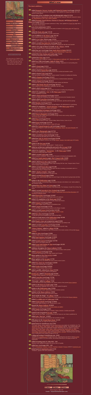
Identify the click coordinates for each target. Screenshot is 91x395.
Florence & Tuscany (58, 20)
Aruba (43, 73)
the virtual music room (58, 325)
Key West (44, 135)
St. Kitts (38, 233)
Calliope (51, 228)
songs (43, 271)
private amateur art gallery (56, 307)
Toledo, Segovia (59, 310)
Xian (50, 244)
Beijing (45, 244)
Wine (40, 57)
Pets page (43, 143)
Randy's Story (40, 221)
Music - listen (43, 326)
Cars (46, 18)
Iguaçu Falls (60, 158)
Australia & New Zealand (49, 190)
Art (72, 329)
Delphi (57, 211)
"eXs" (48, 92)
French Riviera (46, 20)
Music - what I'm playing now (57, 329)
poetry (36, 271)
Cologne (50, 347)
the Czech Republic (71, 127)
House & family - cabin (44, 331)
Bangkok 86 (45, 17)
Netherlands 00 (38, 18)
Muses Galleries (52, 248)
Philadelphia (39, 347)
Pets (43, 18)
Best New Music (42, 185)
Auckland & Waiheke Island (39, 193)
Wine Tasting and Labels (46, 54)
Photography (44, 131)
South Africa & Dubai (59, 50)
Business (34, 330)
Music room (68, 329)
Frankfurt (55, 347)
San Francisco (40, 237)
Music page (57, 92)
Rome (57, 140)
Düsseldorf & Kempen (42, 110)
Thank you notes (36, 327)
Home (35, 325)
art (39, 271)
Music (33, 329)
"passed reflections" (52, 106)
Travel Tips (68, 12)
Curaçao (38, 251)
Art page (64, 147)
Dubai (51, 51)
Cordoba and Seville (69, 310)
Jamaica (38, 203)
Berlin (63, 127)
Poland (39, 81)
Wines (57, 61)
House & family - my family (44, 330)
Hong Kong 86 (57, 17)
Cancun (38, 206)
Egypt (37, 122)
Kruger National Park (59, 51)
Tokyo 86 (51, 17)
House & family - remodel (59, 331)
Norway (44, 10)
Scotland (45, 347)
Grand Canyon (40, 241)
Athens (53, 211)
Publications (43, 180)
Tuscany (62, 140)
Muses (39, 325)
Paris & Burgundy (41, 114)
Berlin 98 (69, 17)
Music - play (39, 329)
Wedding (54, 18)
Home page (68, 28)
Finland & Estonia (61, 10)
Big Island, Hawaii (42, 84)
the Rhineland (57, 127)
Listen (51, 185)
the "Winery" (61, 46)
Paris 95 (64, 17)
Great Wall (39, 244)
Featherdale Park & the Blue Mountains (66, 192)
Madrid (53, 310)
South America (42, 158)
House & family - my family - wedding (60, 330)
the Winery (47, 35)
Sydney (53, 192)
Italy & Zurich (43, 138)
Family (50, 18)
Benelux (38, 103)
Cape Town (69, 51)
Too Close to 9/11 (47, 255)
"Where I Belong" (37, 228)
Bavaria (34, 129)
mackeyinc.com (43, 337)
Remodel (47, 273)
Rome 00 (74, 17)
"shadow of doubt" (41, 172)
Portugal (38, 20)
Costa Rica (43, 99)
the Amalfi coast (68, 140)
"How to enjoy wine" (74, 59)
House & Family (45, 284)
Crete (62, 211)
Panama (39, 77)
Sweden (50, 10)
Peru (37, 119)
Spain (37, 309)
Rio (53, 158)
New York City (45, 43)
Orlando (60, 347)
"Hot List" (42, 316)
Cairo (53, 124)
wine (37, 316)
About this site (35, 326)
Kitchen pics (35, 273)
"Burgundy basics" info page (39, 116)
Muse (51, 270)
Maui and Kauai (42, 95)
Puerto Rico (44, 70)
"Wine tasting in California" (60, 59)
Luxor (58, 124)
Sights (52, 61)
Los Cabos (40, 39)
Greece (43, 210)
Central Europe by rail (45, 126)
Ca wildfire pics (40, 299)
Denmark (39, 10)
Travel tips (76, 327)
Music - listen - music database (55, 326)
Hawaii (43, 175)
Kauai (39, 66)
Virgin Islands (40, 301)
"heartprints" (50, 151)
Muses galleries (46, 325)
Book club (41, 32)
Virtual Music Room (49, 320)
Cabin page (50, 299)
